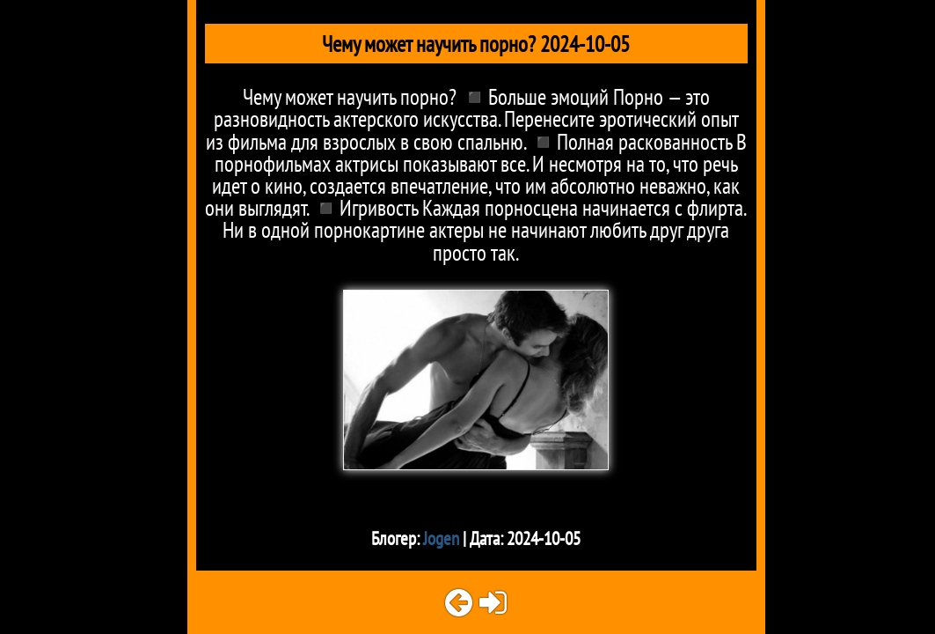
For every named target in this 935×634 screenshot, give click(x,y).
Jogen (441, 538)
